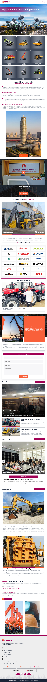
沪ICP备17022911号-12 (33, 680)
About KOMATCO (23, 193)
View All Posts (39, 439)
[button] (21, 32)
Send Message (23, 376)
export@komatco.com (8, 656)
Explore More (39, 381)
